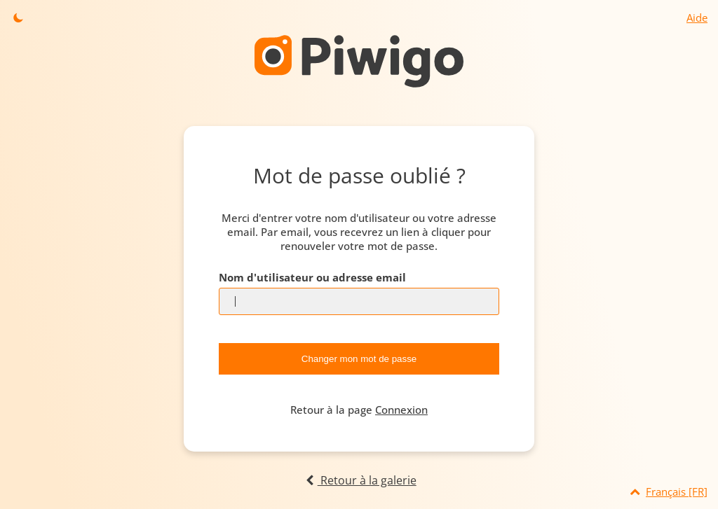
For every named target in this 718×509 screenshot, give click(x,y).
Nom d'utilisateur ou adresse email (312, 277)
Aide (696, 18)
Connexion (401, 410)
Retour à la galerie (359, 480)
